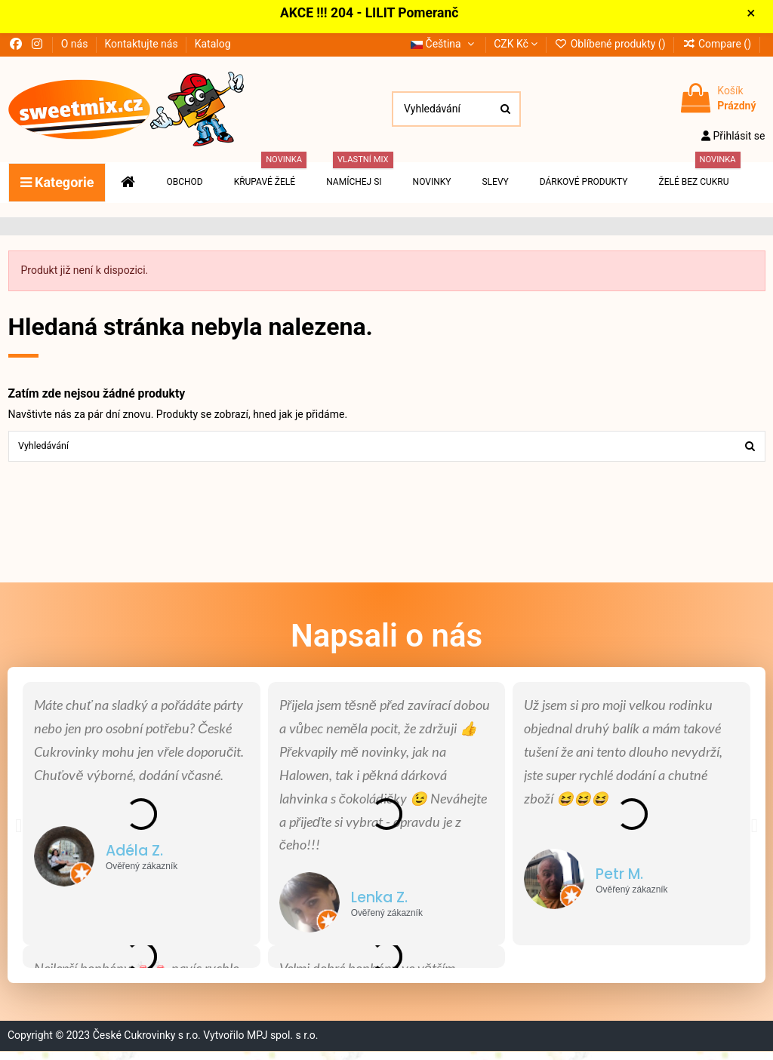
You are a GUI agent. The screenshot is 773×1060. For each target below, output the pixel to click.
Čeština (444, 48)
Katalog (213, 48)
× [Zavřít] (758, 16)
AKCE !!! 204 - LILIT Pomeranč (374, 15)
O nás (76, 48)
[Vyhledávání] (505, 113)
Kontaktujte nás (142, 48)
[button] (18, 833)
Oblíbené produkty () (611, 48)
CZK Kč (515, 48)
